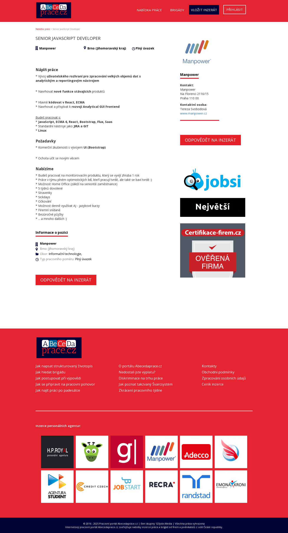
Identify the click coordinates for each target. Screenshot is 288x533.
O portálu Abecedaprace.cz (140, 366)
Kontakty (209, 366)
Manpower (47, 48)
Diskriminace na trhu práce (141, 378)
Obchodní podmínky (218, 372)
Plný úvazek (145, 48)
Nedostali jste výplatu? (137, 372)
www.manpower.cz (193, 113)
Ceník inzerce (213, 384)
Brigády (177, 10)
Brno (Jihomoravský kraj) (106, 48)
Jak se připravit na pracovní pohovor (65, 384)
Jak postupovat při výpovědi (58, 378)
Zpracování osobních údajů (224, 378)
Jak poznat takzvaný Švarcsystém (146, 384)
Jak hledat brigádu (50, 372)
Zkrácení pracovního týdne (140, 390)
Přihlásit (234, 9)
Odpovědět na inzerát (66, 280)
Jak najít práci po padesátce (58, 390)
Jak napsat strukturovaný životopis (64, 366)
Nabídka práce (149, 10)
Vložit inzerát (204, 10)
